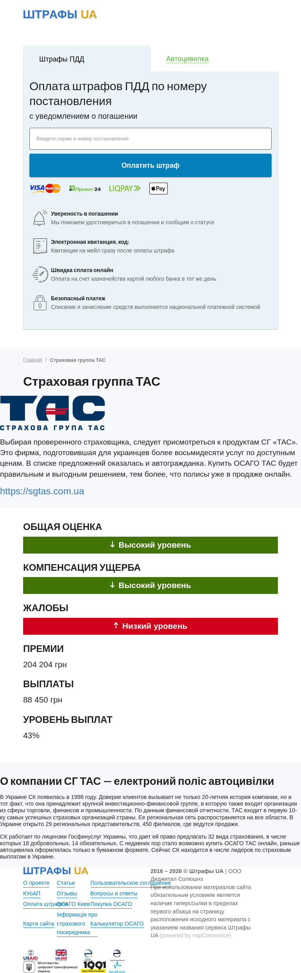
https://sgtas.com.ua (42, 491)
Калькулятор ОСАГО (117, 923)
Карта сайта (38, 923)
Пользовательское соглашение (131, 883)
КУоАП (32, 893)
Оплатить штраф (150, 165)
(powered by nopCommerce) (195, 935)
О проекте (36, 883)
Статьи (66, 883)
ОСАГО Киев (73, 904)
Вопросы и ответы (114, 893)
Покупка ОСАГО (111, 904)
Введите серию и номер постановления (82, 139)
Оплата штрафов (45, 904)
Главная (32, 360)
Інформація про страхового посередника (77, 923)
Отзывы (67, 893)
